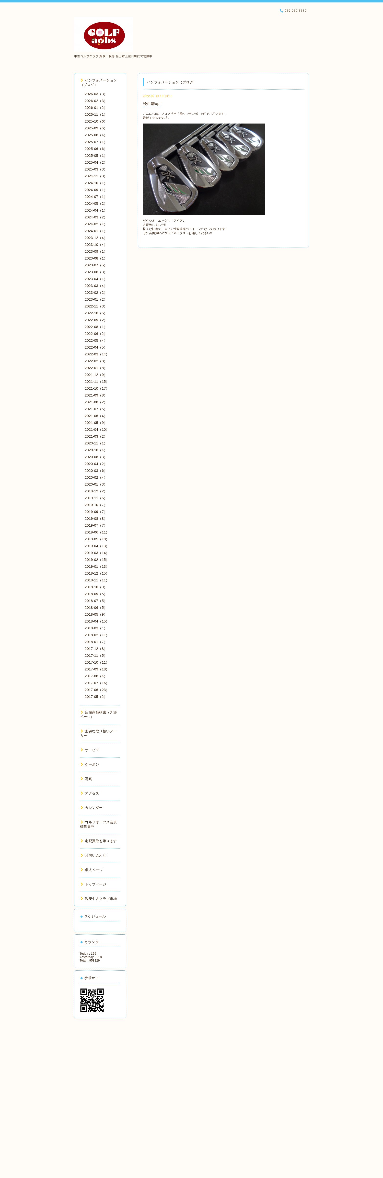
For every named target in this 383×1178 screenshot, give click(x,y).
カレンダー (92, 808)
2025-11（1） (96, 114)
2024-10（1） (96, 183)
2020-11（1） (96, 443)
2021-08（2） (96, 402)
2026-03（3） (96, 94)
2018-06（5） (96, 608)
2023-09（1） (96, 251)
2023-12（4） (96, 238)
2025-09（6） (96, 128)
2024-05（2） (96, 203)
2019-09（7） (96, 512)
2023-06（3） (96, 272)
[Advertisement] (100, 1096)
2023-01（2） (96, 299)
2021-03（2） (96, 436)
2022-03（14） (97, 354)
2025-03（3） (96, 169)
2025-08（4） (96, 135)
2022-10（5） (96, 313)
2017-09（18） (97, 669)
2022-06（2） (96, 334)
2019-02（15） (97, 560)
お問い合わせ (93, 855)
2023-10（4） (96, 245)
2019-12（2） (96, 491)
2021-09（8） (96, 395)
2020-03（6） (96, 471)
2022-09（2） (96, 320)
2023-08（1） (96, 258)
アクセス (90, 793)
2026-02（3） (96, 101)
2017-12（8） (96, 649)
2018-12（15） (97, 573)
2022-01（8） (96, 368)
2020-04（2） (96, 464)
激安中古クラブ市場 (99, 899)
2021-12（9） (96, 375)
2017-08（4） (96, 676)
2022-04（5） (96, 347)
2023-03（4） (96, 286)
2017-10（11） (97, 662)
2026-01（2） (96, 108)
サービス (90, 750)
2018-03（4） (96, 628)
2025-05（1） (96, 156)
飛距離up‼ (152, 104)
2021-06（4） (96, 416)
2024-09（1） (96, 190)
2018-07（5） (96, 601)
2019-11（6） (96, 498)
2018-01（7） (96, 642)
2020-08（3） (96, 457)
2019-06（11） (97, 532)
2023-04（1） (96, 279)
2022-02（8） (96, 361)
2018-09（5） (96, 594)
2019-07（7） (96, 525)
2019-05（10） (97, 539)
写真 (86, 779)
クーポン (90, 764)
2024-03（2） (96, 217)
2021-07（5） (96, 409)
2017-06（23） (97, 690)
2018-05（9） (96, 614)
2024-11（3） (96, 176)
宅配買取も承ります (99, 841)
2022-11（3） (96, 306)
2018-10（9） (96, 587)
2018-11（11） (97, 580)
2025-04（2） (96, 162)
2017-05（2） (96, 697)
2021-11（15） (97, 382)
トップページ (93, 884)
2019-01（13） (97, 566)
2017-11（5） (96, 655)
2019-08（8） (96, 519)
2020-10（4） (96, 450)
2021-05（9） (96, 423)
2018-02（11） (97, 635)
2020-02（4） (96, 477)
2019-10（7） (96, 505)
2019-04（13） (97, 546)
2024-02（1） (96, 224)
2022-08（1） (96, 327)
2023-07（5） (96, 265)
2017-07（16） (97, 683)
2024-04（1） (96, 210)
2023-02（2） (96, 292)
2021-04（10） (97, 429)
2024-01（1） (96, 231)
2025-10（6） (96, 121)
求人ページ (92, 870)
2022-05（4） (96, 340)
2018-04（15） (97, 621)
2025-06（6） (96, 149)
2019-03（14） (97, 553)
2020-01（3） (96, 484)
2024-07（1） (96, 197)
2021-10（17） (97, 388)
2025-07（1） (96, 142)
